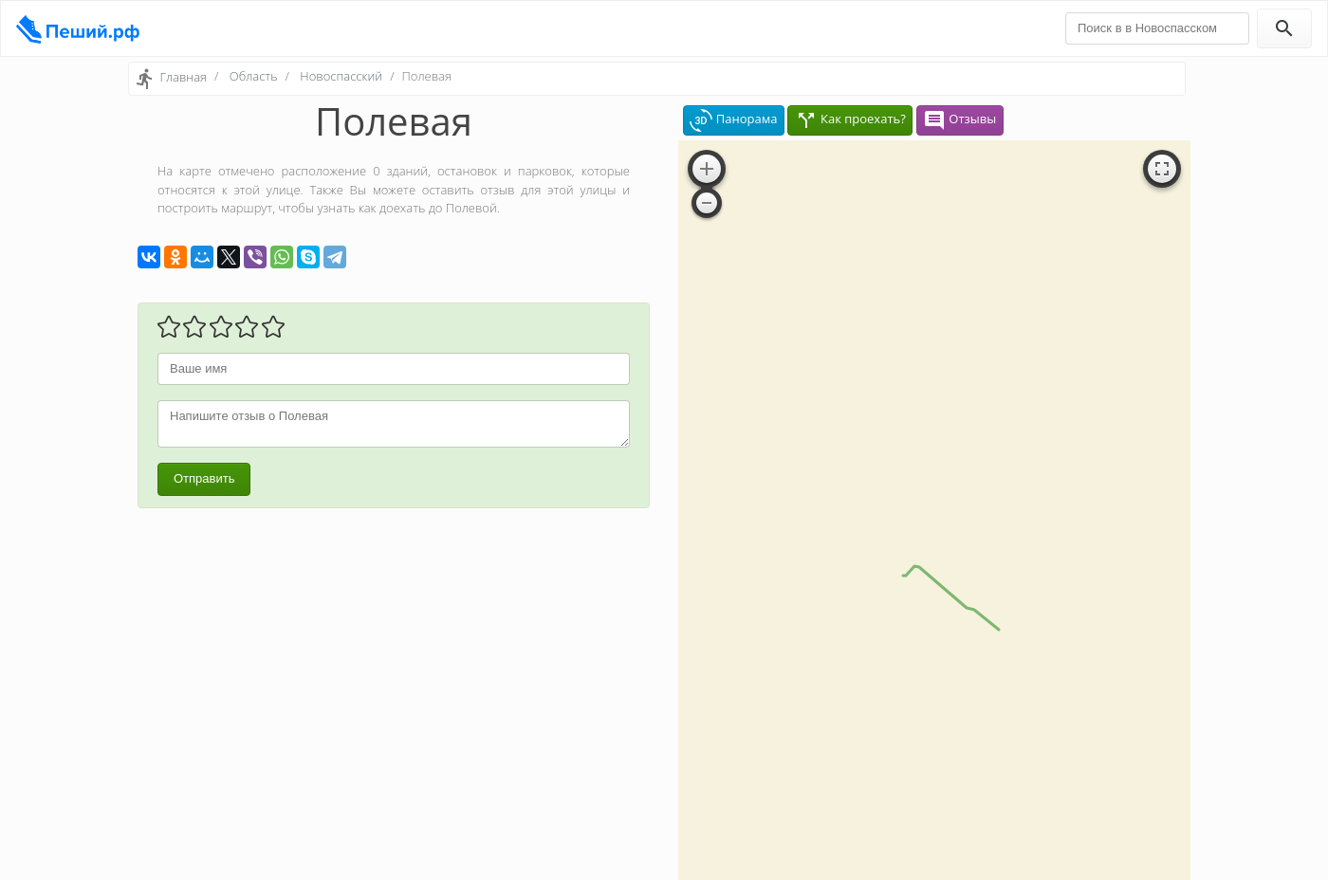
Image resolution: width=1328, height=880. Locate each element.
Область (254, 75)
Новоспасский (341, 75)
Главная (183, 76)
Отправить (204, 478)
